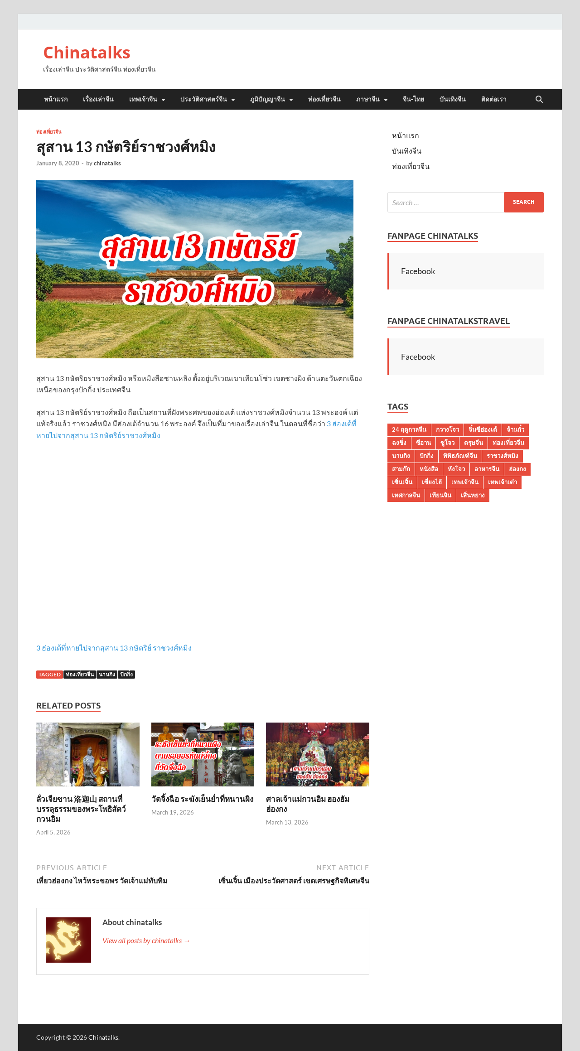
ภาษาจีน (368, 99)
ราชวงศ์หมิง (502, 455)
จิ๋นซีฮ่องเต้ (483, 429)
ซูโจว (447, 442)
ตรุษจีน (473, 442)
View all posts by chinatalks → (146, 940)
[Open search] (539, 99)
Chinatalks (86, 52)
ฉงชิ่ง (399, 442)
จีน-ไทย (413, 99)
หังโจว (456, 468)
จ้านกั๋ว (515, 429)
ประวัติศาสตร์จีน (203, 99)
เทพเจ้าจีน (143, 99)
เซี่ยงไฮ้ (432, 482)
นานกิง (107, 674)
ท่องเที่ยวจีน (324, 99)
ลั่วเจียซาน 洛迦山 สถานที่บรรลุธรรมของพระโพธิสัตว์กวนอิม (81, 809)
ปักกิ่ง (126, 674)
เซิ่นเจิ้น (402, 482)
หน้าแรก (56, 99)
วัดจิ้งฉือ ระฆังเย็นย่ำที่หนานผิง (202, 799)
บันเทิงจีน (453, 99)
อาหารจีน (486, 468)
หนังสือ (429, 468)
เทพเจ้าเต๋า (502, 482)
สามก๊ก (401, 468)
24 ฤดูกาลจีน (409, 429)
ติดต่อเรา (494, 99)
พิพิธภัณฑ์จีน (460, 455)
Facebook (418, 271)
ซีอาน (423, 442)
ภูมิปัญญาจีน (267, 99)
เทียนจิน (440, 495)
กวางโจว (447, 429)
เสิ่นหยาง (473, 495)
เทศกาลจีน (406, 495)
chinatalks (107, 163)
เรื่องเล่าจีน (98, 99)
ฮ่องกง (517, 468)
